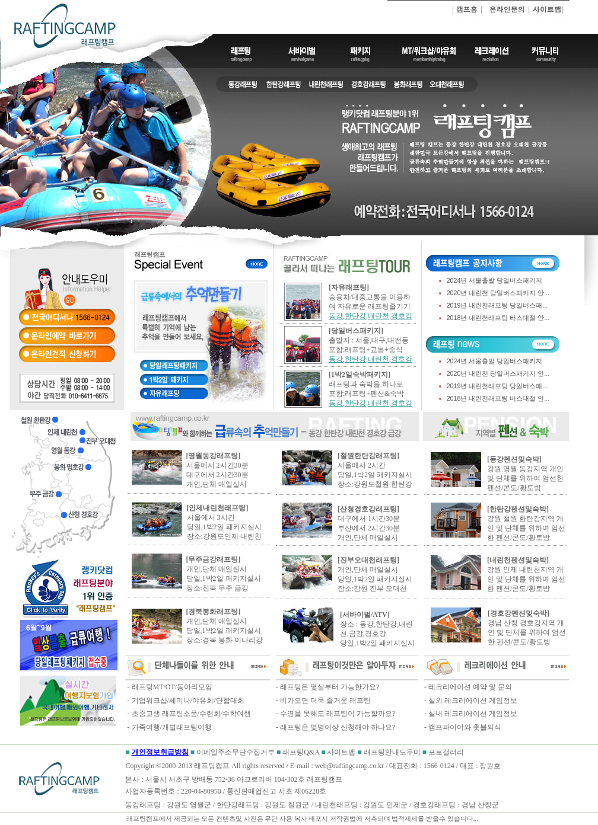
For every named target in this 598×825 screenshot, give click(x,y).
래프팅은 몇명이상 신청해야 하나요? (337, 727)
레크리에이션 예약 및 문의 (470, 687)
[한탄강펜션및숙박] (518, 509)
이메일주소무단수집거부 (236, 752)
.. (476, 818)
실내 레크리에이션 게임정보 (472, 713)
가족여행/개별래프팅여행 (172, 727)
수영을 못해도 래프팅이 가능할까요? (337, 713)
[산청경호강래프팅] (368, 509)
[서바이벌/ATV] (365, 614)
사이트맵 (341, 752)
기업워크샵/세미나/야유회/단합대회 (188, 700)
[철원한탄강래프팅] (368, 456)
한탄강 (355, 316)
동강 (336, 316)
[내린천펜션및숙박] (518, 560)
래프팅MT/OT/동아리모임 (171, 687)
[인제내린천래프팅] (218, 508)
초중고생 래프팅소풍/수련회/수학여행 (192, 713)
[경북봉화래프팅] (213, 611)
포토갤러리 (446, 752)
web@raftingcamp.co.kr (349, 766)
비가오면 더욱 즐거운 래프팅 (325, 700)
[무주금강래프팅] (213, 559)
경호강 (401, 316)
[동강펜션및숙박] (514, 459)
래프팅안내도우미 (393, 752)
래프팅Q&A (300, 752)
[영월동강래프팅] (213, 456)
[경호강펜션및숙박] (518, 613)
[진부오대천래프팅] (368, 560)
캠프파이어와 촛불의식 (464, 727)
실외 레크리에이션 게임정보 (472, 700)
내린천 (378, 316)
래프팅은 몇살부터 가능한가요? (329, 687)
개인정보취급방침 (160, 752)
